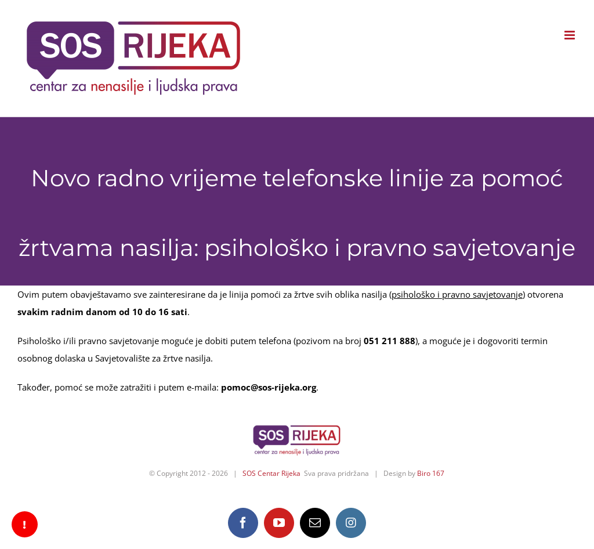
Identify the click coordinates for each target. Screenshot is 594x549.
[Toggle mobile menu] (570, 35)
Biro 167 (430, 473)
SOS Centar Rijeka (271, 473)
